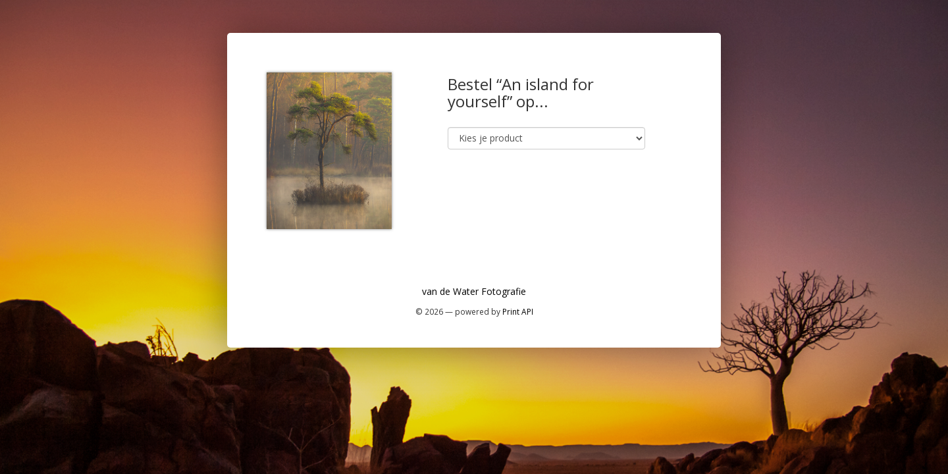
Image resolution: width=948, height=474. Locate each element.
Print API (517, 311)
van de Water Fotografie (474, 291)
